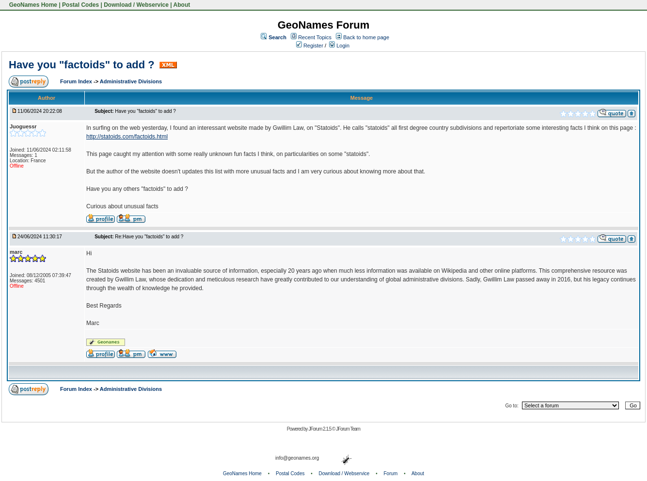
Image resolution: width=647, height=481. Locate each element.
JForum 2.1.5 (320, 429)
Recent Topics (314, 37)
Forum (391, 473)
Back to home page (366, 37)
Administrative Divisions (131, 81)
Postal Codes (80, 4)
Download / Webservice (136, 4)
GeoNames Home (32, 4)
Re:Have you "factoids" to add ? (149, 236)
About (182, 4)
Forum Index (77, 81)
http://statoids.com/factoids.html (127, 136)
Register (309, 45)
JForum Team (348, 429)
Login (339, 45)
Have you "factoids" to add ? (83, 65)
